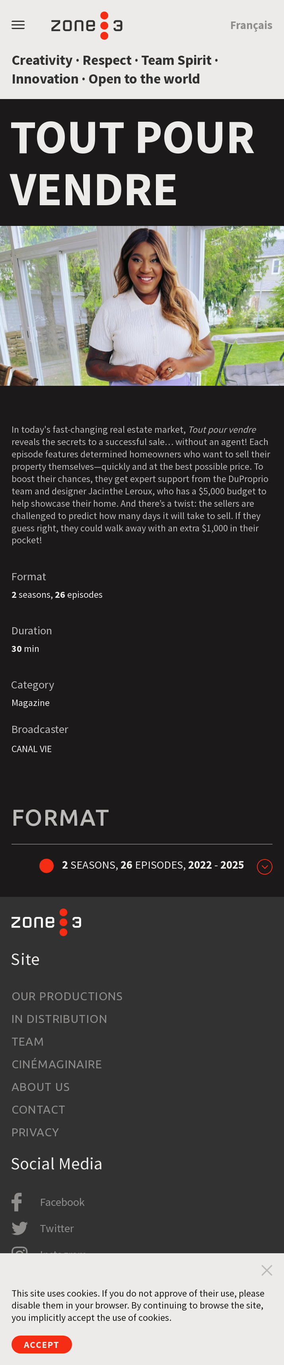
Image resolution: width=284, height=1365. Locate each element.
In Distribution (59, 1018)
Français (251, 25)
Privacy (36, 1132)
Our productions (67, 996)
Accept (41, 1344)
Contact (39, 1109)
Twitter (57, 1228)
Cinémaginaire (57, 1064)
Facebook (62, 1202)
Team (28, 1041)
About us (41, 1086)
